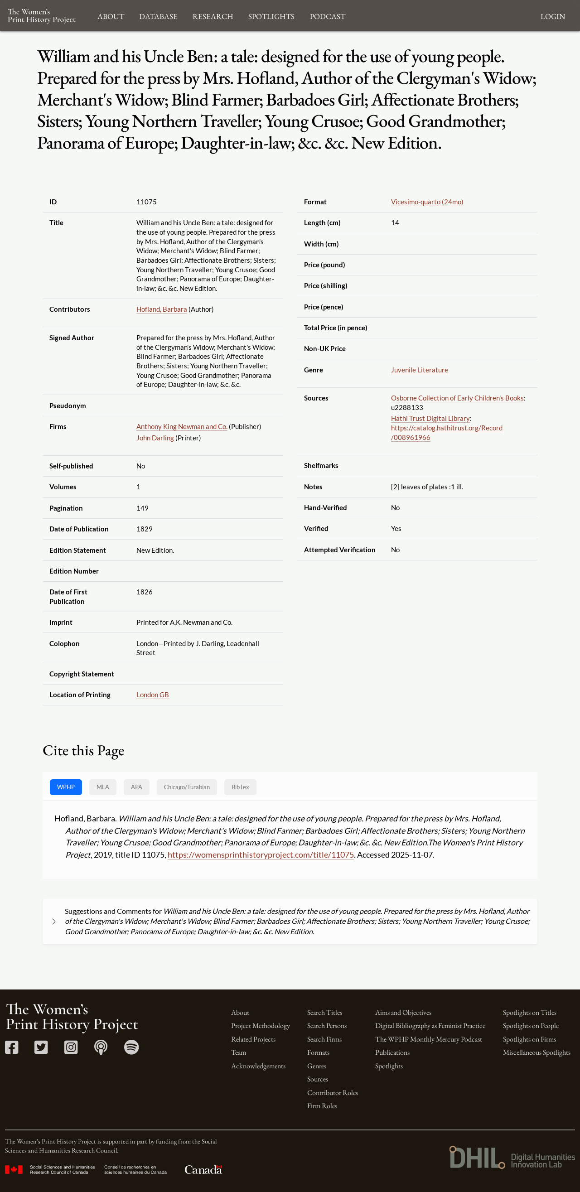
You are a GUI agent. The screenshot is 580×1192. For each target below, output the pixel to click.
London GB (152, 694)
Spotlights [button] (271, 15)
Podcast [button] (327, 15)
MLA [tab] (103, 787)
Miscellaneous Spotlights (536, 1052)
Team (238, 1052)
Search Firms (324, 1039)
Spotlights (389, 1066)
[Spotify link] (131, 1050)
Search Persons (327, 1025)
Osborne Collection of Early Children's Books (457, 398)
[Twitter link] (41, 1050)
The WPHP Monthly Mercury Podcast (428, 1039)
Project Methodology (260, 1025)
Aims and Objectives (403, 1012)
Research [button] (213, 15)
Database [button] (158, 15)
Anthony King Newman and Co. (181, 426)
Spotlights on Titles (529, 1012)
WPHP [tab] (66, 787)
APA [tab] (136, 787)
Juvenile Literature (419, 370)
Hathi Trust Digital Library (430, 418)
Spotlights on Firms (529, 1039)
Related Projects (253, 1039)
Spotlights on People (531, 1025)
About (240, 1012)
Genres (316, 1066)
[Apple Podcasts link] (100, 1050)
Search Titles (324, 1012)
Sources (317, 1079)
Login (553, 15)
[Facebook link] (11, 1050)
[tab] (187, 787)
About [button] (110, 15)
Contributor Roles (332, 1092)
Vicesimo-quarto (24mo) (427, 202)
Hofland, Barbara (161, 309)
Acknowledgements (258, 1066)
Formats (318, 1052)
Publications (392, 1052)
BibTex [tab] (240, 787)
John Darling (155, 438)
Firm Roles (322, 1105)
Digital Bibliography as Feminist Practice (430, 1025)
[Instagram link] (70, 1050)
